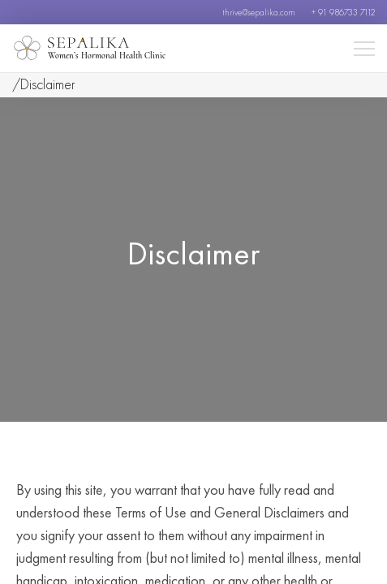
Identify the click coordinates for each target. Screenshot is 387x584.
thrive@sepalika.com (258, 12)
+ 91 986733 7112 (343, 12)
